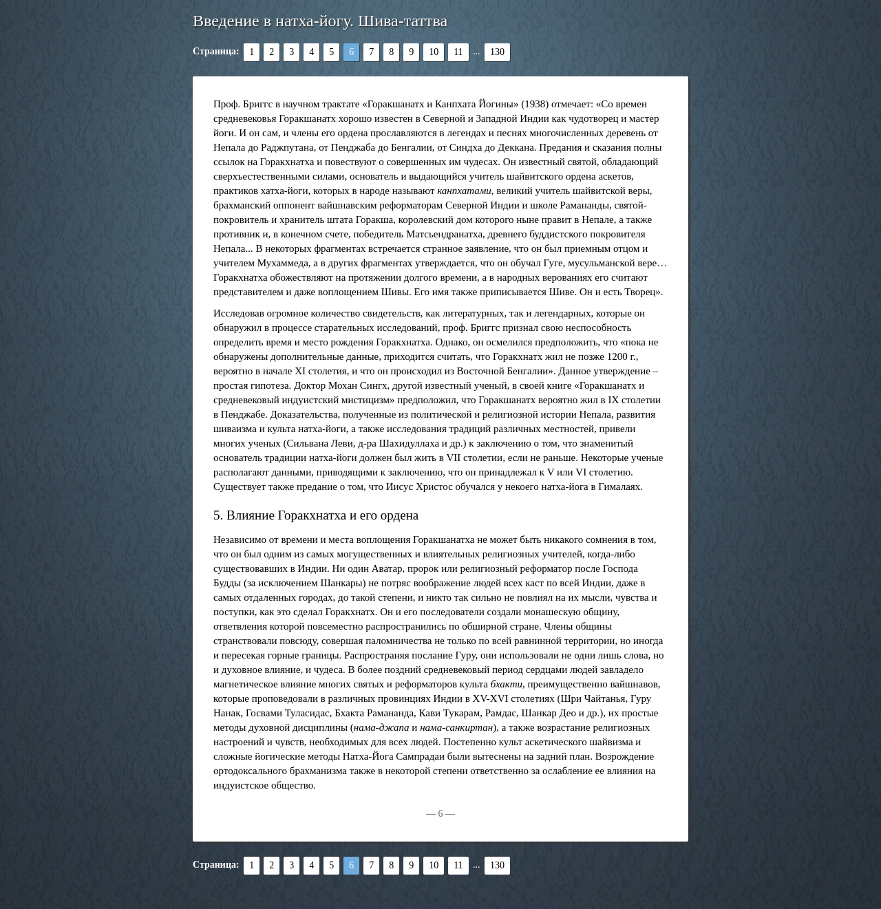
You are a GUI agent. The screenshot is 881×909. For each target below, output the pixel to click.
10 (433, 52)
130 (497, 52)
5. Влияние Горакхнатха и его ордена (315, 515)
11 (458, 52)
